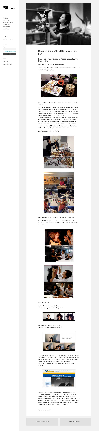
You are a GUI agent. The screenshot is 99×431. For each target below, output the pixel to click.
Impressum (6, 36)
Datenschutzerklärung (8, 39)
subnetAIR (5, 18)
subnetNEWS (6, 16)
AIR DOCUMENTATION (8, 22)
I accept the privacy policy (10, 51)
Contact (5, 28)
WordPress (11, 63)
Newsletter (6, 30)
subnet (7, 61)
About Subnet (6, 26)
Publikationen (6, 24)
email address (6, 46)
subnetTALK (6, 20)
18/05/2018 (41, 410)
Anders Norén (9, 64)
